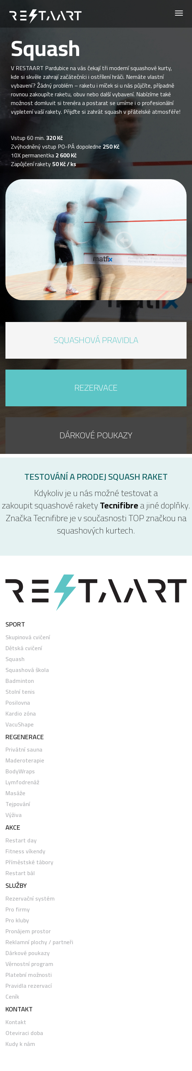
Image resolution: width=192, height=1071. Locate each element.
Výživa (13, 814)
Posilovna (17, 702)
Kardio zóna (20, 713)
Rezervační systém (30, 898)
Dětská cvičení (23, 648)
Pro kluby (17, 920)
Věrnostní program (29, 963)
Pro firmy (17, 909)
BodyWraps (20, 771)
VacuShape (19, 724)
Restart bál (20, 872)
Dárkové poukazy (27, 952)
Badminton (19, 680)
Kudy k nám (20, 1043)
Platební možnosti (28, 974)
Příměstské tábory (29, 862)
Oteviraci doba (24, 1032)
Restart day (21, 840)
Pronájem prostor (28, 931)
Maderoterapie (24, 760)
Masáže (15, 793)
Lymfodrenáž (22, 782)
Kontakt (15, 1021)
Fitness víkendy (25, 851)
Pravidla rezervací (28, 985)
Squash (15, 658)
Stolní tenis (20, 691)
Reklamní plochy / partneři (39, 942)
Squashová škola (27, 669)
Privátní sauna (23, 749)
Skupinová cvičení (27, 637)
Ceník (12, 996)
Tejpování (17, 803)
